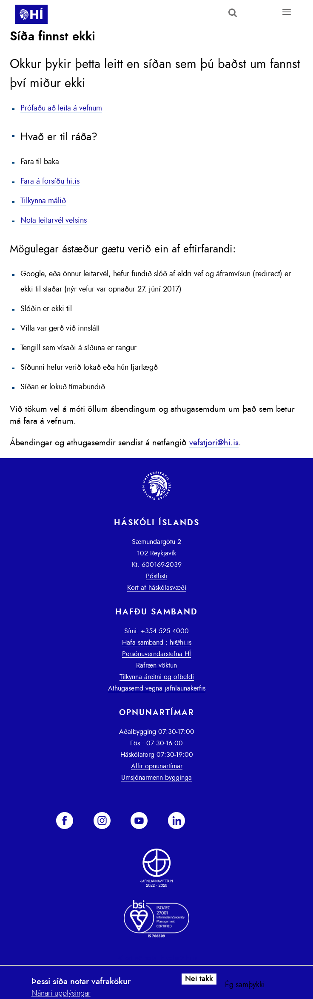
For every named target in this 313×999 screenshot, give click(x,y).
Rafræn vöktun (156, 665)
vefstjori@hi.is (214, 443)
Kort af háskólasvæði (156, 587)
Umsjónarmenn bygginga (156, 777)
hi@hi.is (180, 642)
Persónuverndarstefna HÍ (156, 654)
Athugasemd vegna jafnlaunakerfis (156, 688)
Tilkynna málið (43, 201)
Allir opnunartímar (156, 766)
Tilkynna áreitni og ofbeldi (157, 677)
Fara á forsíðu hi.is (50, 181)
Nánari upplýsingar (61, 993)
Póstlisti (156, 576)
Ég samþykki (245, 985)
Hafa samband (142, 642)
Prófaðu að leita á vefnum (61, 108)
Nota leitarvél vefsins (53, 220)
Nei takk (199, 979)
